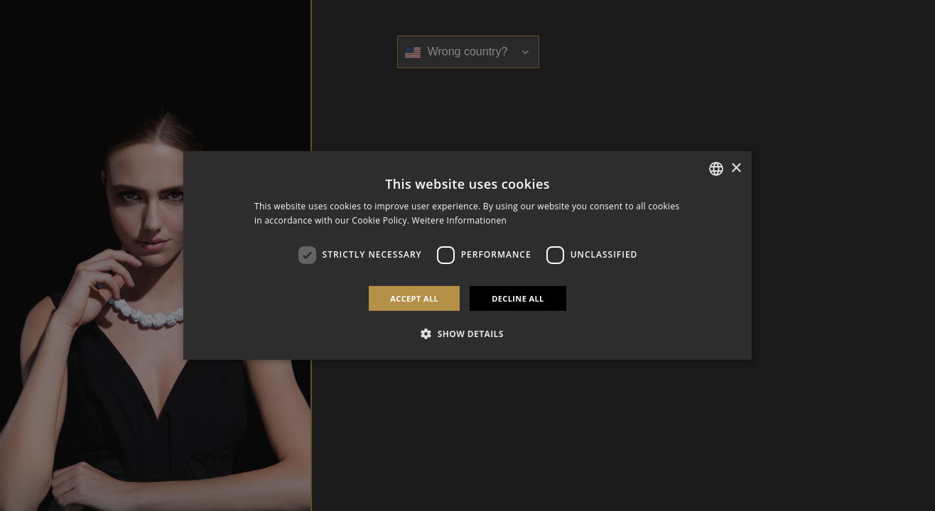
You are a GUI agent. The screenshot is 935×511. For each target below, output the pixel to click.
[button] (467, 333)
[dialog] (467, 255)
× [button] (735, 168)
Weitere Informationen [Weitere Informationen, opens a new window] (459, 220)
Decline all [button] (518, 298)
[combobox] (716, 169)
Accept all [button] (414, 298)
